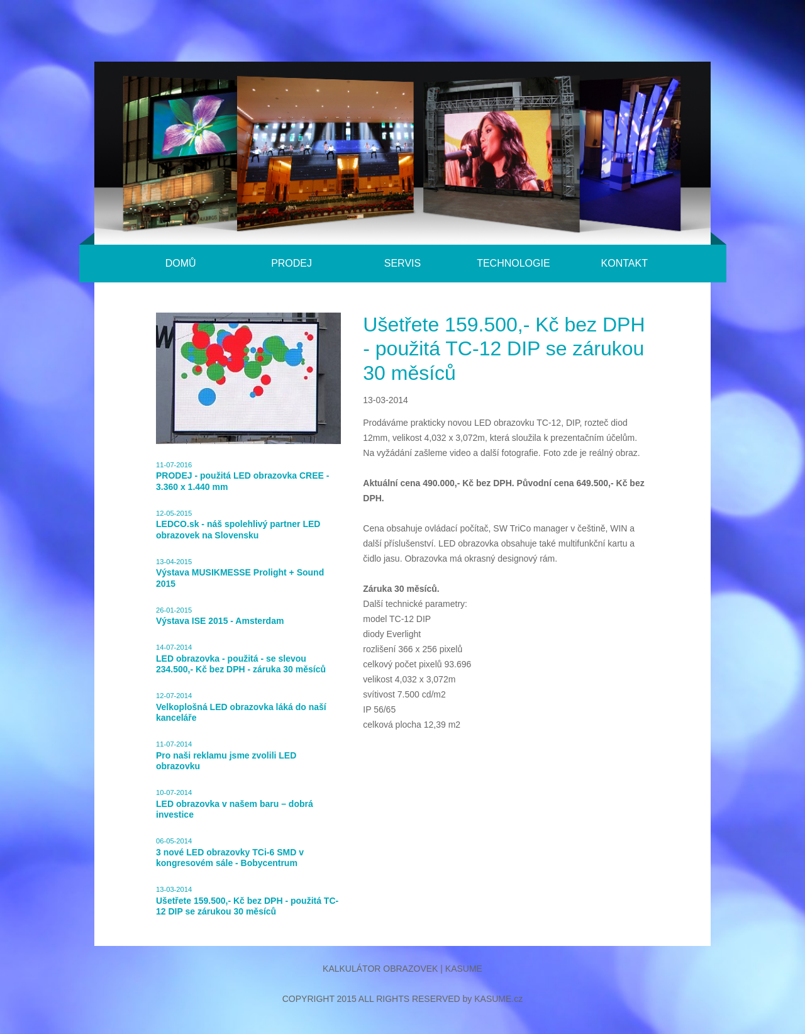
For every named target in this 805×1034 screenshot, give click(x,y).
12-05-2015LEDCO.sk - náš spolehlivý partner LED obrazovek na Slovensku (238, 524)
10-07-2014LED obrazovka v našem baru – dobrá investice (234, 804)
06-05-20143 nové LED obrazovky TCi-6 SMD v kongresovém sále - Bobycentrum (230, 852)
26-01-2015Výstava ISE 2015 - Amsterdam (220, 616)
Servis (402, 263)
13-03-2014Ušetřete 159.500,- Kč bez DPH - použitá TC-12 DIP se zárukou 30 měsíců (247, 901)
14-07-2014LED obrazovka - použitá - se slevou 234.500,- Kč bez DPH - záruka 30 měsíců (241, 658)
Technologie (513, 263)
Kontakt (624, 263)
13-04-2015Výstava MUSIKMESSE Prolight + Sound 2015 (240, 573)
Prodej (291, 263)
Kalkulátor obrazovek (380, 969)
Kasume (463, 969)
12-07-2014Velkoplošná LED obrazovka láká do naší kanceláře (241, 707)
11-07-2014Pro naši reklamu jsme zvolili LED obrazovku (226, 755)
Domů (180, 263)
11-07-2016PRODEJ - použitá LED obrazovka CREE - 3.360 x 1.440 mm (242, 476)
